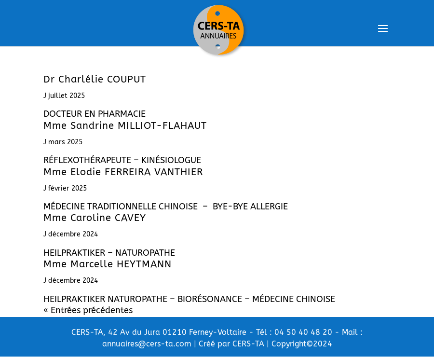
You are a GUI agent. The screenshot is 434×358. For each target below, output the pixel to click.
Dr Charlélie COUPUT (94, 79)
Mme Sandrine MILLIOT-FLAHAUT (125, 125)
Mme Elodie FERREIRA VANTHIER (123, 172)
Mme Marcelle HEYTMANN (107, 264)
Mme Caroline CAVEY (94, 217)
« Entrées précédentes (88, 310)
